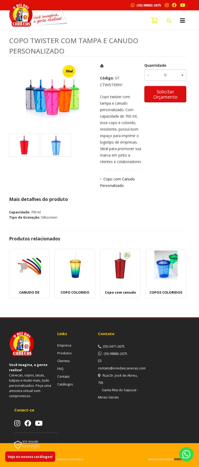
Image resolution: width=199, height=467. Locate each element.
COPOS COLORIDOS (166, 292)
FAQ (60, 368)
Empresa (64, 345)
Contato (63, 376)
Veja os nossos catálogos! (30, 456)
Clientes (63, 360)
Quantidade (155, 65)
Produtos (64, 353)
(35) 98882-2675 (148, 5)
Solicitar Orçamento (165, 94)
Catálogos (65, 384)
